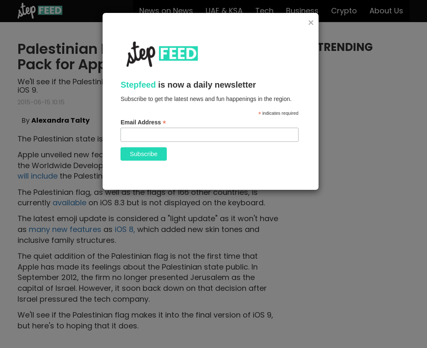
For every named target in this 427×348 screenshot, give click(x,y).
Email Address (143, 122)
